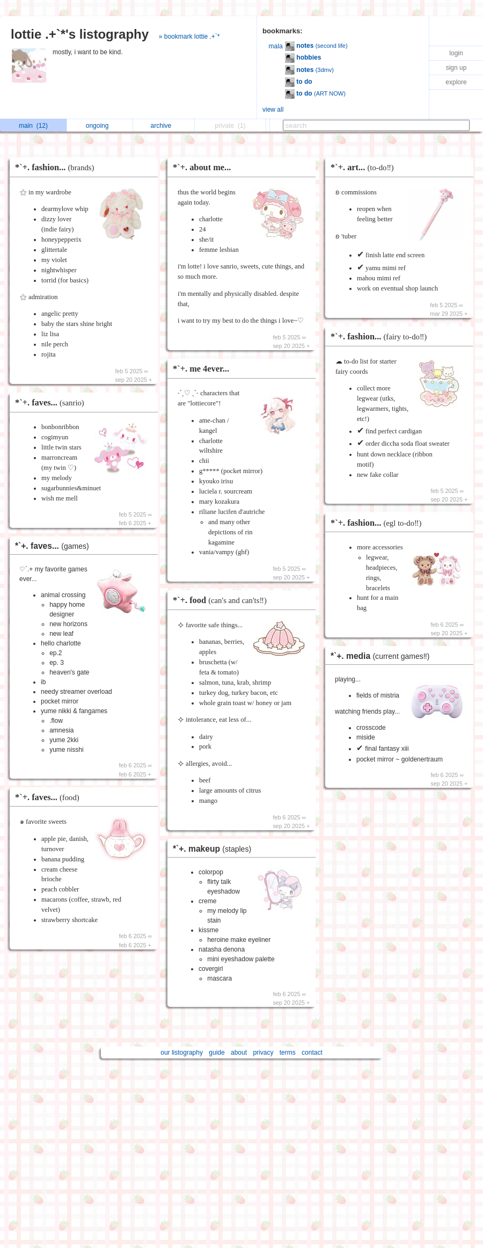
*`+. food (222, 600)
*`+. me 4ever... (201, 369)
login (456, 53)
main (33, 125)
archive (164, 125)
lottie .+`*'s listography (80, 34)
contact (312, 1052)
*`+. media (383, 656)
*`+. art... (365, 167)
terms (288, 1052)
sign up (456, 67)
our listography (181, 1052)
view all (272, 109)
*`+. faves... (52, 402)
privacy (263, 1052)
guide (216, 1052)
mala (276, 46)
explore (455, 82)
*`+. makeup (215, 848)
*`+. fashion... (57, 167)
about (239, 1052)
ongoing (100, 125)
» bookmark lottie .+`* (189, 36)
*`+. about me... (202, 167)
